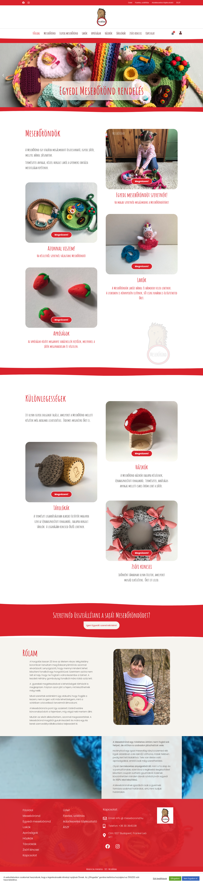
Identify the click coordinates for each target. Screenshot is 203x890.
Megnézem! (61, 239)
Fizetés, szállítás (140, 2)
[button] (3, 75)
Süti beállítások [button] (160, 878)
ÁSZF (178, 2)
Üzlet (128, 2)
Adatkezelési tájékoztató (161, 2)
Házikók (108, 33)
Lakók (84, 33)
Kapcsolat (150, 33)
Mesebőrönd (50, 33)
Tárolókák (121, 33)
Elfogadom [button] (175, 878)
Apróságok (96, 33)
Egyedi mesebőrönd (68, 33)
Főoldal (36, 33)
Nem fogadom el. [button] (191, 878)
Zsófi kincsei (136, 33)
